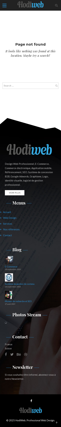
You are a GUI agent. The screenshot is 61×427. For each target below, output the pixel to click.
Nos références (11, 229)
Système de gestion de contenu (19, 284)
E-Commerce (11, 266)
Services (7, 223)
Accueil (7, 212)
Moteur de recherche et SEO (18, 301)
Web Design (9, 217)
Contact (7, 235)
